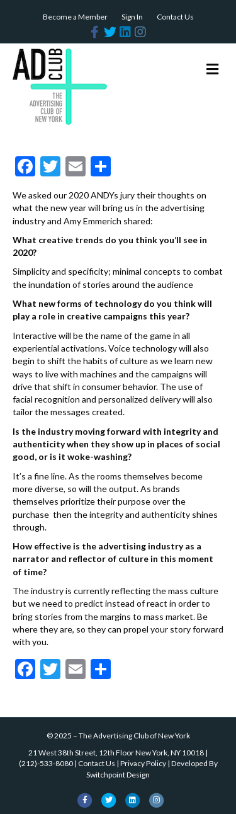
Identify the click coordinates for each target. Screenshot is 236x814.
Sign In (132, 16)
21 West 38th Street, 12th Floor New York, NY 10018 (116, 752)
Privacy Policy (143, 763)
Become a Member (75, 16)
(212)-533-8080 (46, 763)
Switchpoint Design (118, 774)
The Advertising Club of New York (134, 735)
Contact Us (175, 16)
